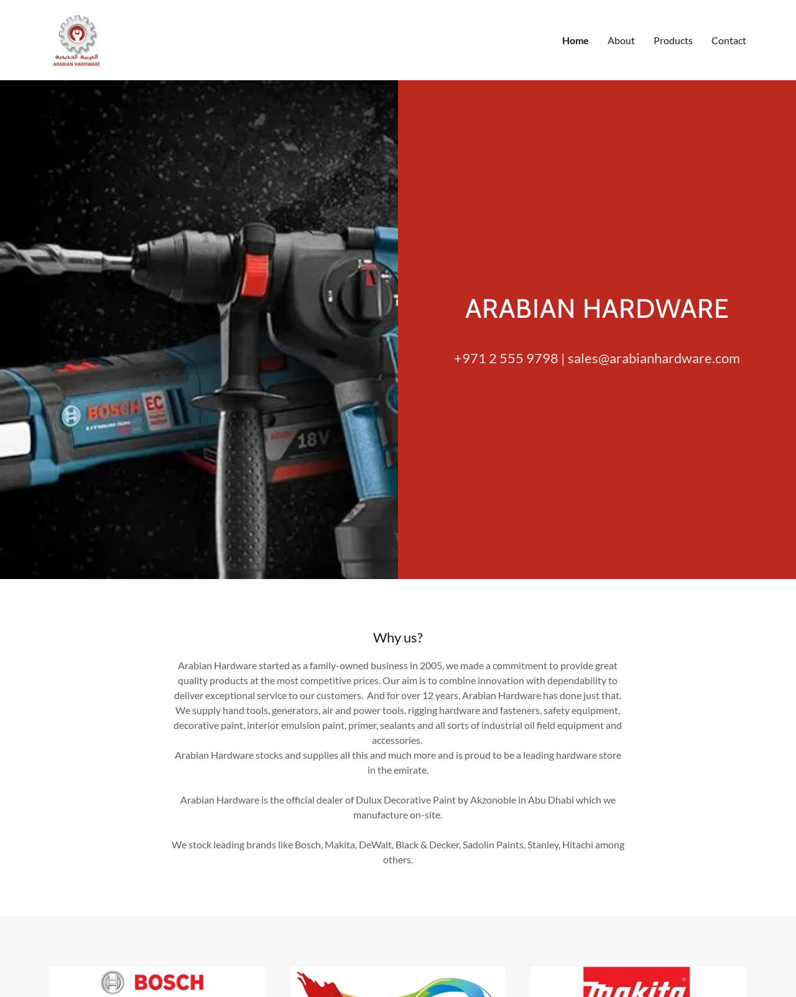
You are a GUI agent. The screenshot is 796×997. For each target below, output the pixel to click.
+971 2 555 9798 (506, 380)
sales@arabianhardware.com (654, 380)
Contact (728, 51)
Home (575, 51)
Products (673, 51)
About (621, 51)
